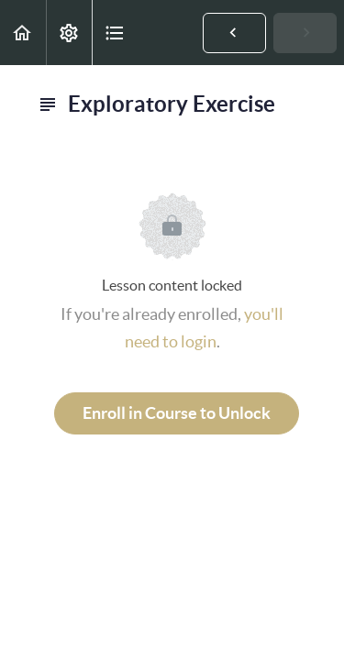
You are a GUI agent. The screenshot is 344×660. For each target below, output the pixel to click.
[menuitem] (69, 32)
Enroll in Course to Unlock (177, 413)
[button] (23, 32)
